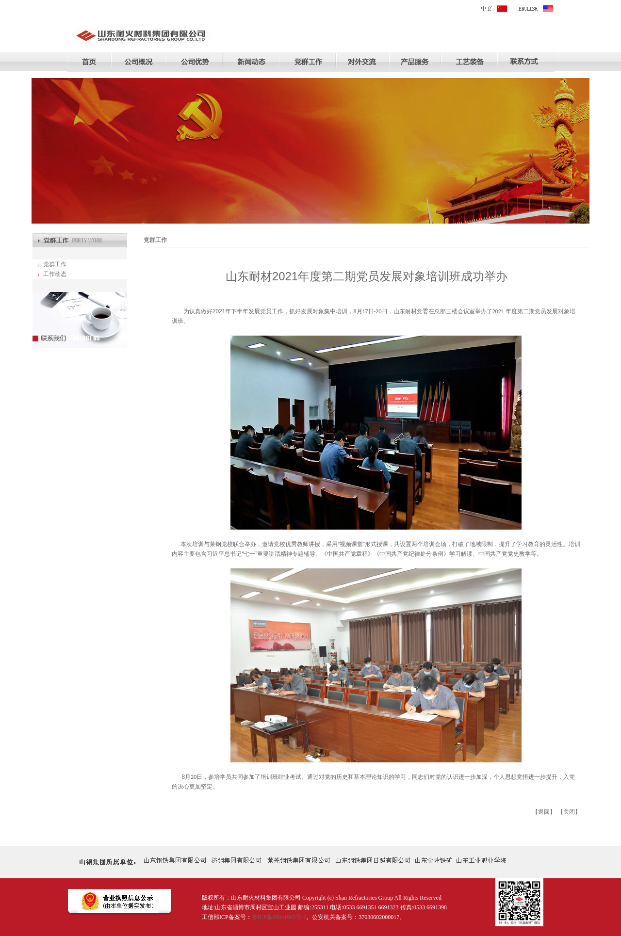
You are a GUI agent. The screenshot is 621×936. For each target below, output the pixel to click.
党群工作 (54, 264)
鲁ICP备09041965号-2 (279, 917)
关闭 (569, 811)
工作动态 (54, 274)
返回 (544, 811)
